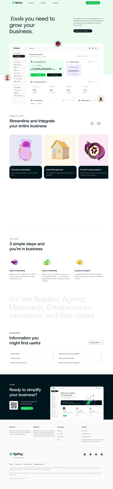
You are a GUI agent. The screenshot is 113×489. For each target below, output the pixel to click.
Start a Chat (84, 430)
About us (59, 430)
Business (43, 3)
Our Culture (60, 433)
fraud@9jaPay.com (86, 436)
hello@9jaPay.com (86, 433)
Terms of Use (18, 464)
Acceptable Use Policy (39, 464)
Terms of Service (27, 464)
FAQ (58, 439)
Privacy (11, 464)
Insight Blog (60, 436)
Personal (31, 3)
